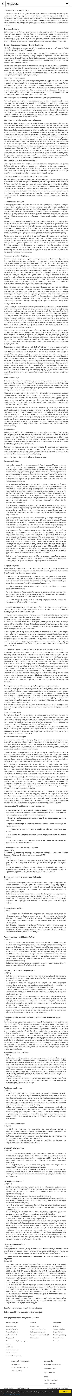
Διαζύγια (55, 1326)
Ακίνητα (8, 1344)
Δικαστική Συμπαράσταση (13, 1356)
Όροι (6, 1388)
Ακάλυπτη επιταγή (11, 1335)
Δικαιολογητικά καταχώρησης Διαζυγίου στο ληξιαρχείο (23, 1308)
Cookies (11, 1388)
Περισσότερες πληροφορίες (12, 1394)
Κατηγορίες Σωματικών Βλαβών (40, 1335)
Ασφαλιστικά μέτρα (11, 1353)
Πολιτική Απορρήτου (22, 1388)
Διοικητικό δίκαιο (16, 1370)
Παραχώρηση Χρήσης (59, 1335)
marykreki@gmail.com (51, 1380)
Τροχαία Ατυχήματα (12, 1332)
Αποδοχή (65, 1392)
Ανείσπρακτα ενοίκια (12, 1350)
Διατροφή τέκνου (58, 1338)
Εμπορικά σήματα (11, 1326)
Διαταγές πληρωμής (12, 1329)
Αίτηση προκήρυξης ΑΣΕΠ (19, 1367)
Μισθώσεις (9, 1347)
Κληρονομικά (10, 1338)
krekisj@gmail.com (50, 1383)
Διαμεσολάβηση (58, 1332)
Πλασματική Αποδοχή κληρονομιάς (16, 1341)
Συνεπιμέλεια (57, 1341)
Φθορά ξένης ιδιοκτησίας (37, 1329)
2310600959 (51, 1372)
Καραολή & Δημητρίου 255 (52, 1364)
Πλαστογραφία (34, 1338)
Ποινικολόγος (34, 1326)
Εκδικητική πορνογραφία (37, 1332)
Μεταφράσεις (15, 1364)
